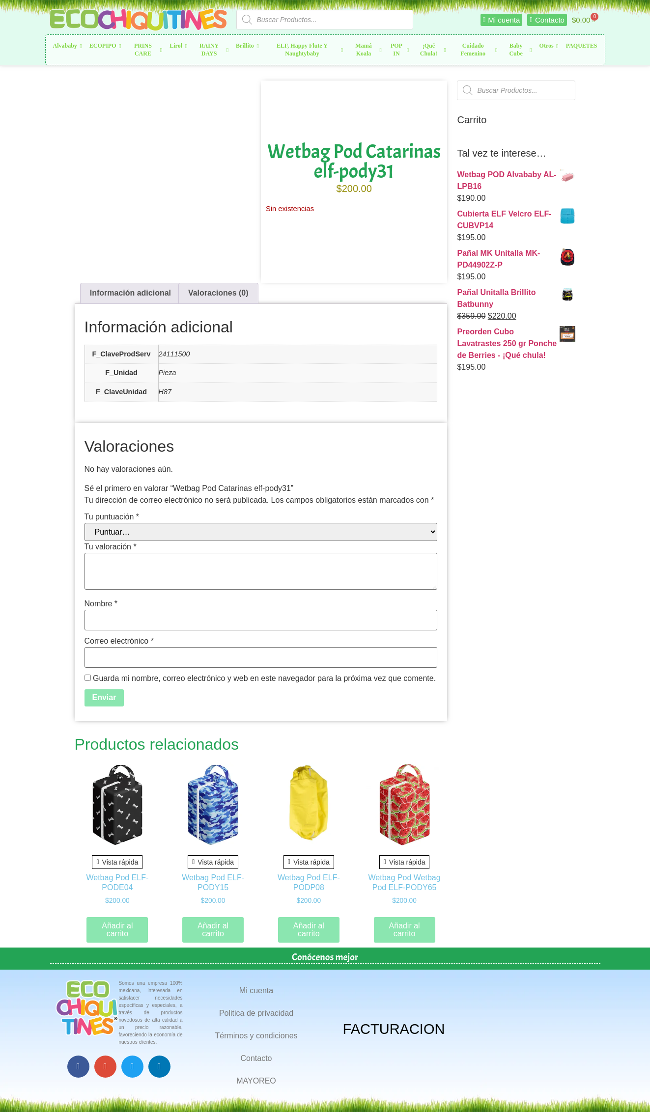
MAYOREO (256, 1081)
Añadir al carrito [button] (117, 930)
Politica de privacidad (256, 1013)
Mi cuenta (256, 990)
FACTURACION (394, 1029)
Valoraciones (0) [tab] (218, 293)
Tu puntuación (112, 517)
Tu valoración (111, 547)
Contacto (256, 1058)
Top (626, 1088)
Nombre (101, 604)
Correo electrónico (119, 641)
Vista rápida (117, 862)
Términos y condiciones (256, 1035)
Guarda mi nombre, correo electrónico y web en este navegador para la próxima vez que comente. (264, 678)
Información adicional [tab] (130, 293)
